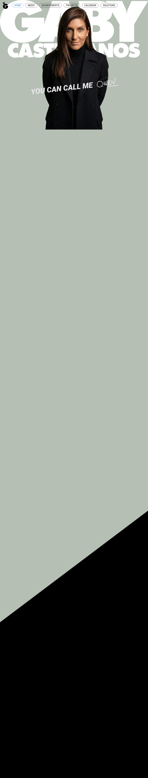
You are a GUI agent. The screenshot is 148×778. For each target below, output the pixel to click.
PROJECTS (72, 5)
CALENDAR (90, 5)
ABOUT (31, 5)
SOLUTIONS (109, 5)
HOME (17, 5)
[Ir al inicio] (5, 5)
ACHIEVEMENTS (50, 5)
